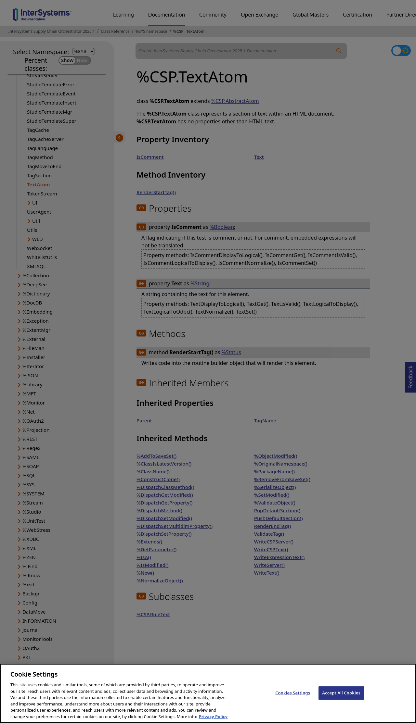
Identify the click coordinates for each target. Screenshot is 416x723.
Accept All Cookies (341, 697)
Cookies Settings (292, 697)
